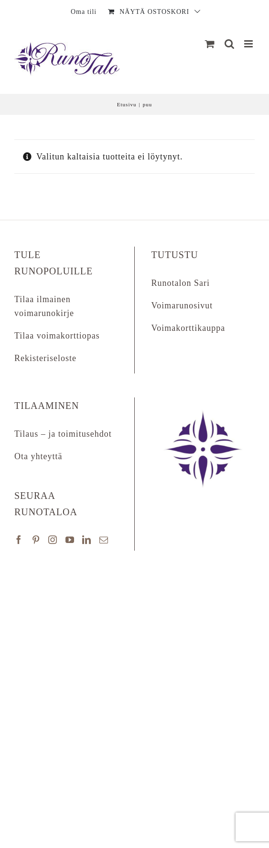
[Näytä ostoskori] (210, 44)
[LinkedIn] (86, 539)
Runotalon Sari (180, 283)
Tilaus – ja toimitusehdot (63, 434)
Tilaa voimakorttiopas (57, 335)
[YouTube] (70, 539)
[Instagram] (52, 539)
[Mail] (103, 539)
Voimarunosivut (182, 305)
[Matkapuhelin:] (249, 44)
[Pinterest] (36, 539)
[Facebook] (18, 539)
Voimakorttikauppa (188, 328)
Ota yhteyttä (38, 456)
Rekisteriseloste (45, 358)
